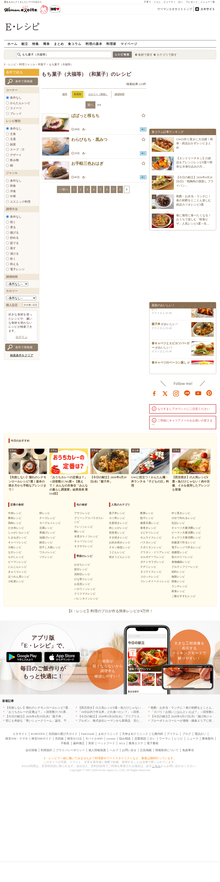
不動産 (65, 743)
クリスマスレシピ (85, 593)
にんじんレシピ (17, 566)
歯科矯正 (79, 743)
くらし (157, 2)
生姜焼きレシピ (118, 523)
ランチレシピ (180, 586)
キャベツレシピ (17, 542)
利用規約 (46, 750)
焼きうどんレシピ (119, 557)
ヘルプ (114, 750)
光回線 (59, 738)
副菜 (13, 144)
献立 (24, 44)
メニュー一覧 (207, 2)
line (187, 393)
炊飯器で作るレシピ (184, 542)
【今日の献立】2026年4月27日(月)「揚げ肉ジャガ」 (184, 716)
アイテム (172, 733)
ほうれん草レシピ (18, 576)
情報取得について (166, 750)
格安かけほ (74, 738)
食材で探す (145, 54)
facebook (154, 393)
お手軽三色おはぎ (87, 163)
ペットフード (106, 743)
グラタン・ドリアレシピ (155, 552)
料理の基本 (94, 44)
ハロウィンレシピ (85, 589)
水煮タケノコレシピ (86, 536)
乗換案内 (208, 738)
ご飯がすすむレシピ (184, 596)
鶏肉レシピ (14, 523)
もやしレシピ (16, 557)
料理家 (111, 44)
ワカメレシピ (47, 552)
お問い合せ (129, 750)
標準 (64, 94)
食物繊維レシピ (181, 561)
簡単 (46, 44)
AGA (122, 743)
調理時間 (119, 94)
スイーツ (16, 108)
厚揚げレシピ (47, 532)
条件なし (16, 97)
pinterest (209, 393)
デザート (16, 155)
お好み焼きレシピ (119, 542)
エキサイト (207, 9)
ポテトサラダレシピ (152, 561)
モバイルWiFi (94, 738)
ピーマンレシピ (17, 561)
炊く (13, 258)
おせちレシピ (82, 564)
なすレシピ (14, 552)
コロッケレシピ (149, 576)
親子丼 (156, 325)
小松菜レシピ (16, 581)
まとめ (59, 44)
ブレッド (16, 113)
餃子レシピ (147, 518)
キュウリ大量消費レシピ (186, 537)
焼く (13, 222)
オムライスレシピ (151, 537)
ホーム (12, 44)
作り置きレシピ (181, 513)
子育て (147, 2)
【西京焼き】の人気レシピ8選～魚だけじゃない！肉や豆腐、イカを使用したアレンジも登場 (138, 707)
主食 (13, 134)
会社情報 (31, 750)
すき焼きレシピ (118, 537)
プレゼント (192, 2)
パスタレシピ (148, 542)
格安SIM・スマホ (16, 738)
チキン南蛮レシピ (119, 547)
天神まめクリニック (135, 733)
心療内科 (157, 733)
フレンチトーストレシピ (155, 581)
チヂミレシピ (148, 566)
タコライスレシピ (151, 571)
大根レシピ (14, 547)
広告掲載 (146, 750)
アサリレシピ (82, 513)
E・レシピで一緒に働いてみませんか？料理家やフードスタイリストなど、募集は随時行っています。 (110, 758)
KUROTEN (38, 733)
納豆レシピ (46, 542)
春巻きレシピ (148, 527)
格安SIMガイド (41, 738)
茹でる (14, 243)
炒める (14, 237)
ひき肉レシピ (16, 527)
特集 (35, 44)
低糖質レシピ (180, 552)
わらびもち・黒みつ (89, 139)
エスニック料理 (20, 201)
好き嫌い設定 (30, 305)
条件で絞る (14, 72)
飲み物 (14, 160)
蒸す (13, 248)
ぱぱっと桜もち (85, 115)
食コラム (74, 44)
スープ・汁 (17, 149)
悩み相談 (125, 738)
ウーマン (165, 738)
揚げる (14, 232)
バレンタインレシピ (86, 598)
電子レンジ (17, 269)
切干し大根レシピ (50, 547)
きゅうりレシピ (17, 571)
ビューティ (169, 2)
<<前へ (63, 189)
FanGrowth (87, 733)
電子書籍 (152, 743)
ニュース (192, 738)
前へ (90, 104)
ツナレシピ (46, 557)
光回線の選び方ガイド (63, 733)
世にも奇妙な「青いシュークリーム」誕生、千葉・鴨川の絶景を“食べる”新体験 (58, 720)
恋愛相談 (140, 738)
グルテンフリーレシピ (185, 566)
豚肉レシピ (14, 518)
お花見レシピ (82, 584)
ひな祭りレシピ (83, 579)
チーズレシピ (47, 518)
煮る (13, 227)
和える (14, 264)
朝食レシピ (178, 581)
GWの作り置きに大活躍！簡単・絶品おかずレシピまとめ (194, 143)
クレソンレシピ (83, 526)
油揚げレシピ (47, 537)
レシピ (178, 738)
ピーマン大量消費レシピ (186, 532)
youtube (198, 393)
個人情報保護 (97, 750)
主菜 (13, 139)
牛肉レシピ (14, 513)
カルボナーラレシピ (152, 557)
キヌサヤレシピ (83, 546)
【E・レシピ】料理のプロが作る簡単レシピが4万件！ (110, 611)
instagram (176, 393)
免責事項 (188, 750)
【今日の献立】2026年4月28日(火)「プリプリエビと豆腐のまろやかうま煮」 (127, 716)
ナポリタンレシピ (151, 547)
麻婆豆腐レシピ (149, 523)
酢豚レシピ (147, 513)
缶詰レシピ (178, 523)
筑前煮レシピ (117, 532)
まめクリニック (108, 733)
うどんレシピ (117, 552)
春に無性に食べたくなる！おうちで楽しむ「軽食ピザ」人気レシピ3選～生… (193, 219)
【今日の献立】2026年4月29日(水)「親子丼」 (35, 716)
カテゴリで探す (167, 54)
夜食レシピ (178, 591)
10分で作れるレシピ (184, 518)
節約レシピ (178, 571)
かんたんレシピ (20, 103)
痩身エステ (136, 743)
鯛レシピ (79, 531)
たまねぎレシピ (17, 537)
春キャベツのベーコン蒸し (169, 364)
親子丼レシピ (117, 513)
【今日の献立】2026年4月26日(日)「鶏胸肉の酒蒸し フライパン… (195, 181)
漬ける (14, 253)
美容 (91, 743)
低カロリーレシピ (182, 557)
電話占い (200, 733)
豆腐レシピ (46, 527)
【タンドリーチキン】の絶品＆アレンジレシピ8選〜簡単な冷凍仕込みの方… (194, 162)
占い (180, 2)
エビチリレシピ (149, 532)
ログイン (22, 337)
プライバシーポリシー (70, 750)
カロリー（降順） (98, 94)
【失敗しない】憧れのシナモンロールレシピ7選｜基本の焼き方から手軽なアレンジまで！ (64, 707)
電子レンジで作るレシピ (186, 547)
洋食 (13, 191)
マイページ (129, 44)
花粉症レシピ (82, 574)
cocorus (111, 738)
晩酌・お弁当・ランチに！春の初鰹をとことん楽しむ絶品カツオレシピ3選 (193, 200)
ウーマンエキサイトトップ (174, 9)
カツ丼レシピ (117, 518)
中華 (13, 196)
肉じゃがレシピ (118, 527)
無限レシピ (178, 576)
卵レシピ (44, 513)
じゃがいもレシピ (18, 532)
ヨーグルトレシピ (50, 523)
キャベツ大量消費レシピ (186, 527)
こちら (156, 766)
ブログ (186, 733)
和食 (13, 185)
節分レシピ (81, 569)
